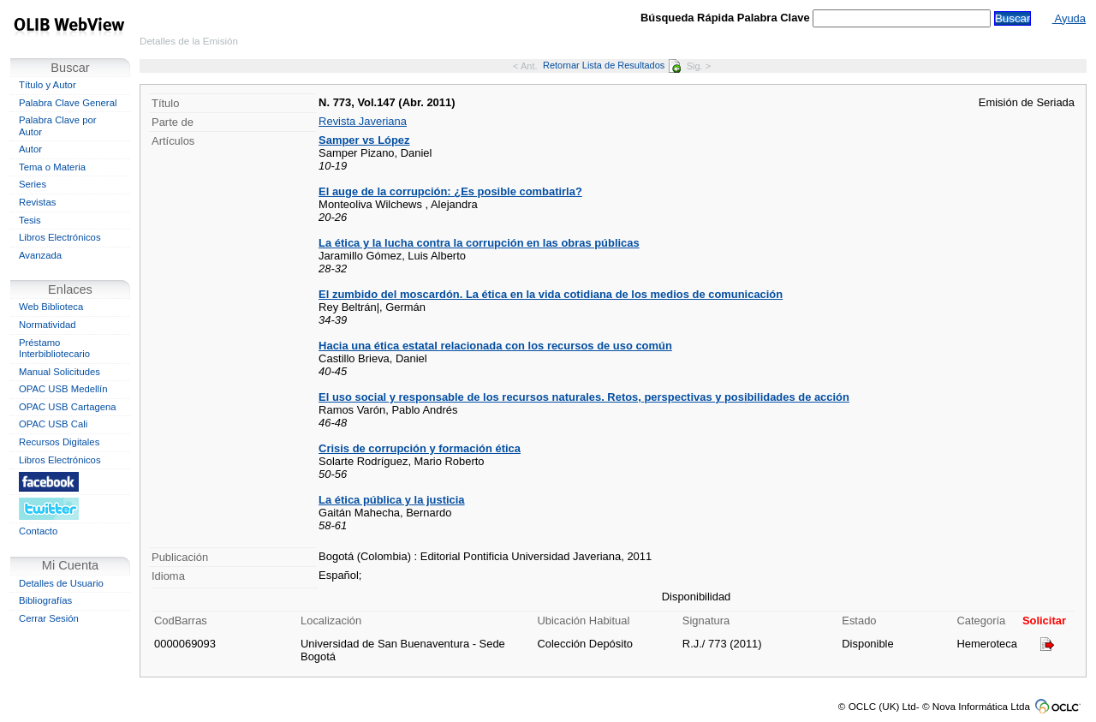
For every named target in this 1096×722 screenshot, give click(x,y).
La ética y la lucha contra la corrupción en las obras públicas (479, 242)
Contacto (38, 531)
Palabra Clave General (67, 103)
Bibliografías (45, 600)
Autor (30, 149)
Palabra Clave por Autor (58, 126)
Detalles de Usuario (61, 583)
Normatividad (47, 324)
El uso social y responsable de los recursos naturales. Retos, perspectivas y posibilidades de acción (584, 397)
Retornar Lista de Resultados (612, 65)
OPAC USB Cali (53, 424)
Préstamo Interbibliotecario (54, 348)
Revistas (37, 202)
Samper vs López (364, 140)
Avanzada (40, 255)
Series (32, 184)
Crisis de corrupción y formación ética (420, 448)
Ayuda (1069, 18)
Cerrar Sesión (49, 618)
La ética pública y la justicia (391, 499)
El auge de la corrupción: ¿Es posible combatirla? (450, 191)
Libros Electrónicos (60, 237)
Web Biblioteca (51, 306)
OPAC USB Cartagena (67, 407)
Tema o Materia (52, 167)
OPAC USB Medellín (63, 389)
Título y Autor (47, 85)
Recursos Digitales (59, 442)
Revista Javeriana (363, 121)
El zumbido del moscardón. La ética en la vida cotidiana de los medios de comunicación (551, 294)
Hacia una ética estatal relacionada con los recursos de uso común (495, 345)
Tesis (30, 220)
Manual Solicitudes (59, 372)
